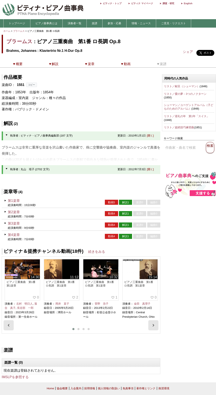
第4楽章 (14, 235)
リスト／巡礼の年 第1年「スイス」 (186, 116)
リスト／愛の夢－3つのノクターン (185, 93)
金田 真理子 (142, 303)
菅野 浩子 (101, 303)
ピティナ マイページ (142, 3)
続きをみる (96, 251)
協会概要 (62, 388)
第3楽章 (14, 223)
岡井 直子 (62, 303)
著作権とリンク (145, 388)
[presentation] (9, 325)
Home (50, 388)
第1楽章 (14, 200)
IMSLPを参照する (15, 377)
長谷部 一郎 (25, 307)
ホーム (6, 31)
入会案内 (75, 388)
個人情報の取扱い (109, 388)
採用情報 (89, 388)
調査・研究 (168, 3)
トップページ (17, 23)
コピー (31, 84)
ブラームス (19, 31)
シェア (188, 52)
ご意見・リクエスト (173, 23)
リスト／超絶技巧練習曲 (179, 127)
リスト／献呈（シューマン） (182, 86)
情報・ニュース (141, 23)
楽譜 (94, 23)
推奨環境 (163, 388)
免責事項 (128, 388)
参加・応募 (114, 23)
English (188, 3)
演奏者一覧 (74, 23)
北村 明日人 (24, 303)
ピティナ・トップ (112, 3)
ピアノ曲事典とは (46, 23)
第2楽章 (14, 212)
